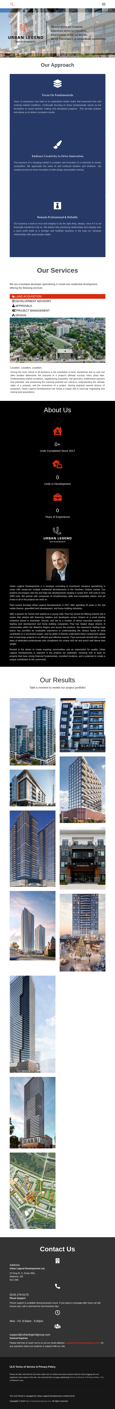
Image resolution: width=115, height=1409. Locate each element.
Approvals (22, 305)
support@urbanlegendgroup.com (82, 1343)
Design (19, 315)
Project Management (31, 310)
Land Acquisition (27, 296)
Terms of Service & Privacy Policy (86, 1377)
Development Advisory (31, 301)
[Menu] (103, 4)
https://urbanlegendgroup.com (38, 1401)
